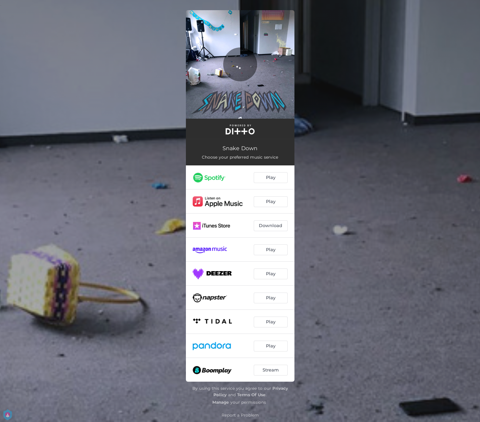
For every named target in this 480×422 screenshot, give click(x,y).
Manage (220, 402)
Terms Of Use (251, 394)
